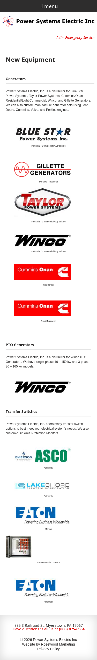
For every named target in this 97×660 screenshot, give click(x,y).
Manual (48, 529)
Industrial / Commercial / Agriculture (48, 146)
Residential (48, 284)
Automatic (48, 468)
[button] (41, 6)
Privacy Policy (48, 649)
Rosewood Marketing (58, 644)
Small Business (48, 321)
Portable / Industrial (48, 181)
